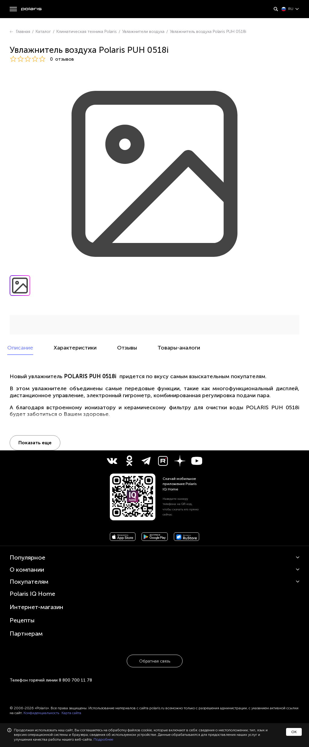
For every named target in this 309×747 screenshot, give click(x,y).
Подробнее (103, 739)
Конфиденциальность (41, 713)
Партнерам (26, 633)
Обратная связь (154, 661)
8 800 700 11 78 (75, 680)
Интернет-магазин (36, 607)
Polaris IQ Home (32, 593)
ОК (294, 732)
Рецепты (22, 620)
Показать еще (35, 442)
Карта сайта (71, 713)
